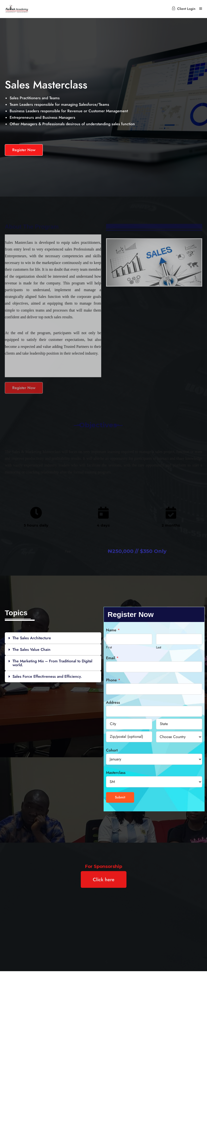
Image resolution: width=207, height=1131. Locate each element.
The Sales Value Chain (31, 649)
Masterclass (115, 772)
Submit (120, 797)
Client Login (183, 8)
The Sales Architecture (32, 638)
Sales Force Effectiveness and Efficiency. (47, 676)
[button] (53, 638)
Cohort (112, 750)
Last (158, 647)
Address (113, 702)
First (109, 647)
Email (112, 658)
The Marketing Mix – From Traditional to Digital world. (52, 663)
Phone (113, 680)
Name (113, 630)
